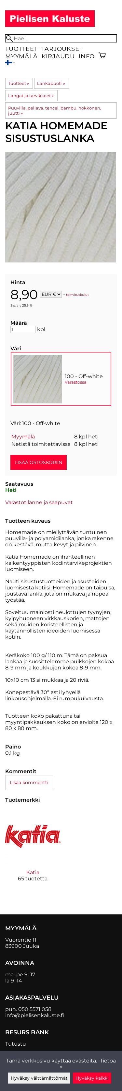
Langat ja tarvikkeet (31, 95)
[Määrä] (23, 329)
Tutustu (15, 1044)
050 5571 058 (34, 1009)
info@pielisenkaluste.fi (34, 1015)
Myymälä (21, 56)
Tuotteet (21, 48)
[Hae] (61, 38)
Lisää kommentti (29, 782)
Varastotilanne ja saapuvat (39, 502)
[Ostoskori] (102, 56)
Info (87, 56)
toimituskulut (77, 295)
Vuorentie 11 (20, 940)
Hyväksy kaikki (92, 1078)
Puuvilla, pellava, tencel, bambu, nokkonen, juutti (54, 110)
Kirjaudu (58, 56)
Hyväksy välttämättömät (39, 1078)
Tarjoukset (62, 48)
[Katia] (33, 851)
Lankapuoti (51, 83)
